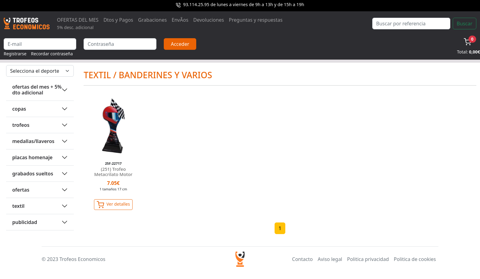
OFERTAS (20, 189)
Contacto (302, 259)
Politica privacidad (368, 259)
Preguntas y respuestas (256, 20)
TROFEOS (20, 125)
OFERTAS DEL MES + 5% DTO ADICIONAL (37, 89)
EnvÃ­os (180, 20)
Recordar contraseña (52, 54)
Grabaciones (152, 20)
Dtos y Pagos (118, 20)
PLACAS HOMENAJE (32, 157)
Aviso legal (330, 259)
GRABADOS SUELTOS (32, 173)
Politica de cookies (415, 259)
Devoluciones (208, 20)
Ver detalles (113, 204)
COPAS (19, 108)
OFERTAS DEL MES (78, 23)
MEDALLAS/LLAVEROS (33, 141)
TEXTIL (18, 206)
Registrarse (15, 54)
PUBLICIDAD (24, 222)
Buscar (464, 23)
